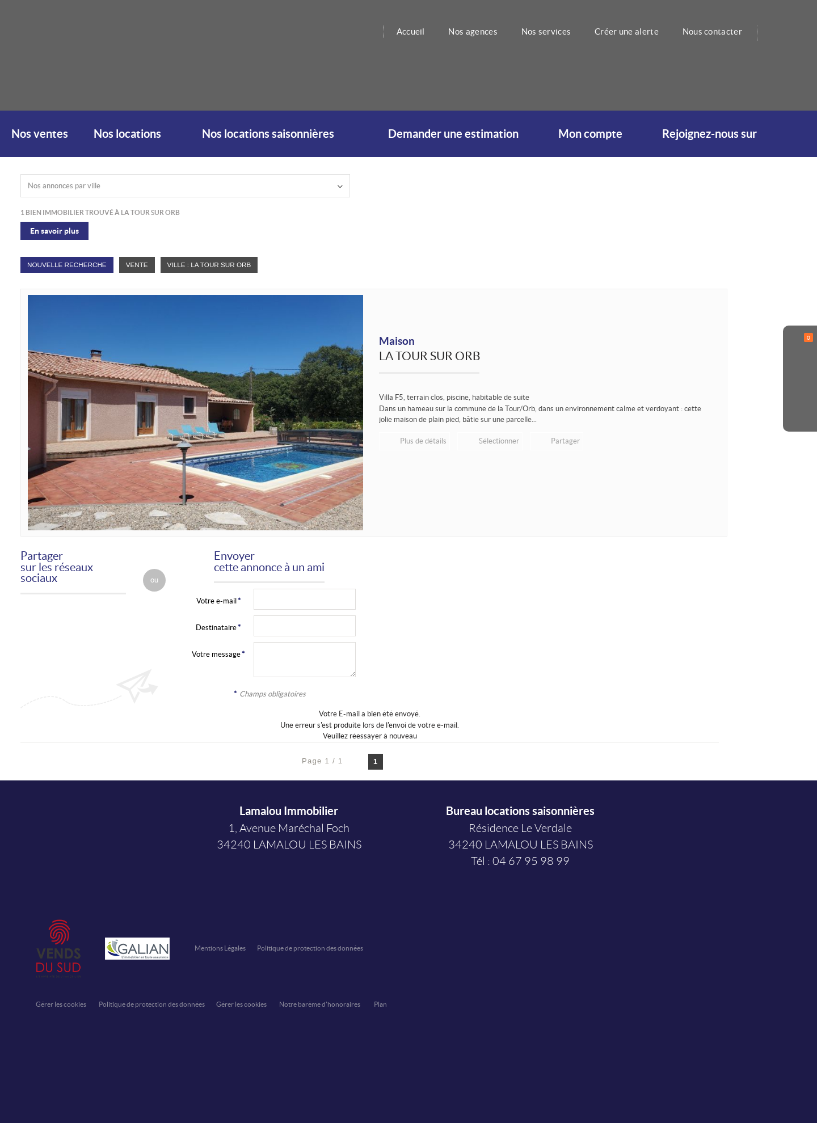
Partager (563, 441)
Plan (380, 1004)
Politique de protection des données (310, 948)
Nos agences (469, 31)
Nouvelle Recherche (67, 264)
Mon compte (590, 134)
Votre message (216, 654)
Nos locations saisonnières (268, 134)
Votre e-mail (216, 601)
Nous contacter (712, 31)
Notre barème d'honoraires (320, 1004)
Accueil (405, 31)
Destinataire (216, 627)
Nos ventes (39, 134)
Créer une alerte (625, 31)
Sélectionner (497, 441)
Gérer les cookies (61, 1004)
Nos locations (127, 134)
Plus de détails (422, 441)
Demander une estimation (453, 134)
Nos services (543, 31)
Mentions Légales (220, 948)
